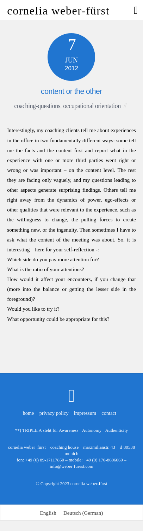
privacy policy (54, 413)
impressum (85, 413)
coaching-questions (37, 105)
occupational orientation (92, 105)
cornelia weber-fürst (88, 483)
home (28, 413)
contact (108, 413)
